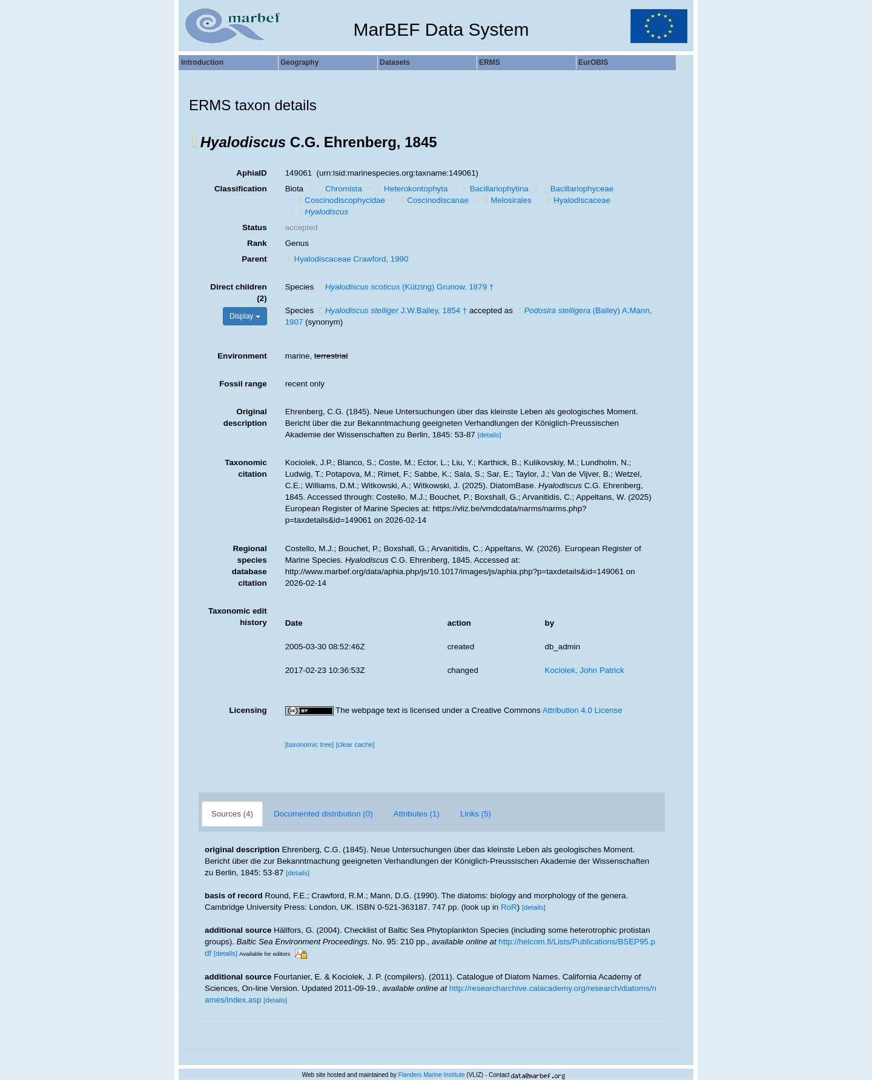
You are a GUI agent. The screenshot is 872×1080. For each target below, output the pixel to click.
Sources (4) (232, 813)
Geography (299, 62)
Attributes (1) (417, 813)
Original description (245, 417)
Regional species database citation (249, 566)
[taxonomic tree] (309, 744)
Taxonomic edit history (237, 616)
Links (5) (475, 813)
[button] (194, 142)
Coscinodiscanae (433, 200)
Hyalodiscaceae (577, 200)
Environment (241, 355)
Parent (254, 258)
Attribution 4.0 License (583, 710)
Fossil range (243, 383)
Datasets (395, 62)
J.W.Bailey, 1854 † (391, 310)
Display (245, 316)
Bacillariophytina (495, 188)
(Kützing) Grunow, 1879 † (405, 286)
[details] (489, 435)
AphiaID (251, 172)
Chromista (339, 188)
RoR (509, 907)
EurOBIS (593, 62)
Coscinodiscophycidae (340, 200)
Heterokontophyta (411, 188)
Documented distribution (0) (323, 813)
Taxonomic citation (245, 468)
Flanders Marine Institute (431, 1075)
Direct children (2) (238, 292)
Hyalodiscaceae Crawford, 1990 (347, 258)
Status (254, 227)
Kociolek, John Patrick (584, 670)
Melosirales (506, 200)
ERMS (489, 62)
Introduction (202, 62)
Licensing (247, 710)
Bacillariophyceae (577, 188)
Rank (257, 243)
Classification (240, 188)
